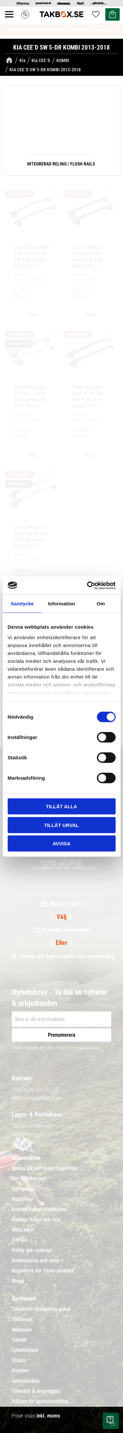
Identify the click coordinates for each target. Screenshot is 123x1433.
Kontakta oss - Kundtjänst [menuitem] (39, 1209)
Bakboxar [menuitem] (22, 1330)
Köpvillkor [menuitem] (22, 1199)
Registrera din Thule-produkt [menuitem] (42, 1271)
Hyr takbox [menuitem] (23, 1189)
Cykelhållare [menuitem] (25, 1350)
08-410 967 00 (44, 1090)
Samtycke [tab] (22, 603)
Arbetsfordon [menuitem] (25, 1381)
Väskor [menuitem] (19, 1360)
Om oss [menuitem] (20, 1240)
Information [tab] (61, 603)
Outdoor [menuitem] (20, 1371)
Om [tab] (101, 603)
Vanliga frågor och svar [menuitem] (36, 1220)
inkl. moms (48, 1416)
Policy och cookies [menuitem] (31, 1250)
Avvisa (61, 843)
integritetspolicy (88, 1048)
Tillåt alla (61, 806)
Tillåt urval (61, 825)
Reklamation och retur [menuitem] (35, 1261)
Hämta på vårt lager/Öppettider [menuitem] (45, 1168)
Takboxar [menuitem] (21, 1319)
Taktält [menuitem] (19, 1340)
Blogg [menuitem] (18, 1281)
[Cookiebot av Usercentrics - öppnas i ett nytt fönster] (87, 585)
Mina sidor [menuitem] (23, 1230)
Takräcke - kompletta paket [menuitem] (41, 1309)
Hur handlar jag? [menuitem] (29, 1179)
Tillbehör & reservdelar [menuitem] (36, 1391)
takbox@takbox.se (42, 1098)
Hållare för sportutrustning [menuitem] (40, 1401)
